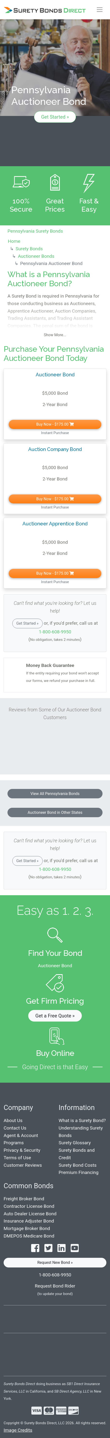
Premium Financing (78, 1172)
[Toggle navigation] (99, 9)
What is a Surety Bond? (82, 1120)
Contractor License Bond (29, 1206)
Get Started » (55, 117)
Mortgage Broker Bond (27, 1228)
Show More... (55, 335)
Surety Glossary (75, 1142)
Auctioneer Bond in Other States (55, 812)
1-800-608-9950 (55, 632)
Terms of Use (17, 1157)
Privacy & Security (22, 1150)
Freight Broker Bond (24, 1199)
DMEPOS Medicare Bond (29, 1236)
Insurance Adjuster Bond (29, 1221)
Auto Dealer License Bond (30, 1213)
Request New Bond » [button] (55, 1262)
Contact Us (15, 1128)
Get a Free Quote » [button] (55, 1016)
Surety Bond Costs (77, 1165)
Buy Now (55, 424)
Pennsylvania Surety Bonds (35, 231)
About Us (13, 1120)
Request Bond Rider (55, 1286)
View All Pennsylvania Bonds (55, 793)
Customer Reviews (23, 1165)
